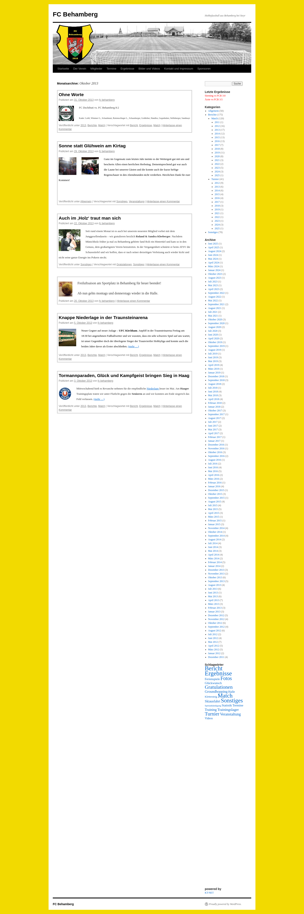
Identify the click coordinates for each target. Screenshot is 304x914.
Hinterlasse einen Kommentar (163, 201)
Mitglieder (96, 68)
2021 (217, 160)
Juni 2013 (213, 592)
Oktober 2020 (215, 319)
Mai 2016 (213, 471)
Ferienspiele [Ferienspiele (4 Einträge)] (212, 679)
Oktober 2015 (215, 494)
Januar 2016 (214, 486)
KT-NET (209, 892)
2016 (217, 141)
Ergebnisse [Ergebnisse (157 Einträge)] (218, 673)
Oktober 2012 (215, 622)
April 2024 (213, 262)
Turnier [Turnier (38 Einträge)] (212, 714)
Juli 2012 (212, 634)
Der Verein (79, 68)
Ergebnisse (127, 68)
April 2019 (213, 365)
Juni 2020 (213, 334)
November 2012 (216, 619)
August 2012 (214, 630)
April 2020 (213, 338)
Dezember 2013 (216, 569)
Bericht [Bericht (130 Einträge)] (214, 668)
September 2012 (216, 626)
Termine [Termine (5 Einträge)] (237, 705)
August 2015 (214, 501)
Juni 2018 (213, 391)
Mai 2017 (213, 429)
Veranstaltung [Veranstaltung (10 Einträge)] (230, 714)
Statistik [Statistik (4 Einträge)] (227, 705)
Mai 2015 (213, 509)
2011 (217, 122)
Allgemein (86, 201)
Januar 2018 (214, 406)
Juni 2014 (213, 547)
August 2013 (214, 585)
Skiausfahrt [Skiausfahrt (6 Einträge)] (212, 701)
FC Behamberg (75, 14)
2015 (217, 137)
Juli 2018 (212, 387)
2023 (217, 167)
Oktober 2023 (215, 273)
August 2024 (214, 251)
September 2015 (216, 497)
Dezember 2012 (216, 615)
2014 (217, 133)
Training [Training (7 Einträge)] (211, 710)
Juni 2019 (213, 357)
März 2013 (213, 604)
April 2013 (213, 600)
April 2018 (213, 399)
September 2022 (216, 292)
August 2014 (214, 539)
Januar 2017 (214, 440)
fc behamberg (106, 99)
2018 (217, 148)
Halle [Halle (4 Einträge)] (231, 691)
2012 (217, 126)
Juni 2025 (213, 243)
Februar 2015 (215, 520)
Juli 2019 (212, 353)
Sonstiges (122, 201)
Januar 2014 (214, 566)
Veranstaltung (136, 201)
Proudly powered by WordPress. (225, 904)
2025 (217, 175)
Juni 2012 (213, 638)
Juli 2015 (212, 505)
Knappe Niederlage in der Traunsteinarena (103, 317)
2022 (217, 163)
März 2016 (213, 478)
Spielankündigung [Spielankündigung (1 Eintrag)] (213, 706)
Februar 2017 (215, 437)
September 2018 (216, 380)
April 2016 (213, 475)
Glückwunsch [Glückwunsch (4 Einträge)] (213, 683)
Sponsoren (204, 68)
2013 (83, 125)
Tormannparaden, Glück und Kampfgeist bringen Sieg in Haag (124, 375)
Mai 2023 (213, 285)
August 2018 (214, 384)
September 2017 (216, 414)
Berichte (92, 125)
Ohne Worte (71, 94)
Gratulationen (124, 264)
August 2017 (214, 418)
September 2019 (216, 346)
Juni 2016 (213, 467)
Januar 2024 (214, 270)
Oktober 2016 (215, 452)
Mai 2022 (213, 300)
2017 (217, 145)
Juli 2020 (212, 330)
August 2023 (214, 277)
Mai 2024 (213, 258)
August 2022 (214, 296)
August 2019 (214, 349)
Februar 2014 (215, 562)
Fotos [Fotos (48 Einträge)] (226, 678)
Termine (111, 68)
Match (101, 125)
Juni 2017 (213, 425)
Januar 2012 (214, 653)
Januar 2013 (214, 611)
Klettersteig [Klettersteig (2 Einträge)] (211, 696)
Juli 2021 (212, 311)
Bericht (134, 125)
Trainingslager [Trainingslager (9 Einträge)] (228, 709)
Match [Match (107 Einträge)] (225, 695)
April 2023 (213, 289)
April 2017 (213, 433)
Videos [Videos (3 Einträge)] (209, 718)
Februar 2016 (215, 482)
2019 (217, 152)
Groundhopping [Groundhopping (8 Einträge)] (216, 692)
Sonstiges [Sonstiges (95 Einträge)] (232, 700)
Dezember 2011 (216, 657)
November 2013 (216, 573)
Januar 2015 (214, 524)
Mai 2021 (213, 315)
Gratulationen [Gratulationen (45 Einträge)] (219, 687)
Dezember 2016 (216, 444)
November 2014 (216, 528)
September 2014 (216, 535)
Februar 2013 (215, 607)
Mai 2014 (213, 550)
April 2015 (213, 512)
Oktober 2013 (215, 577)
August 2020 (214, 327)
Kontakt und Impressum (178, 68)
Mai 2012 (213, 641)
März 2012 (213, 649)
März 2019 (213, 368)
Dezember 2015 (216, 490)
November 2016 (216, 448)
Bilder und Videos (149, 68)
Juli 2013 (212, 588)
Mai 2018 (213, 395)
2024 (217, 171)
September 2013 (216, 581)
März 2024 (213, 266)
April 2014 (213, 554)
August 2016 (214, 459)
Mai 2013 (213, 596)
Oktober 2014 (215, 531)
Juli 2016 (212, 463)
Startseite (63, 68)
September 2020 (216, 323)
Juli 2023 (212, 281)
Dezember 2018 (216, 376)
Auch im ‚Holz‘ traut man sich (90, 218)
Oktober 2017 (215, 410)
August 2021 (214, 308)
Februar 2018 (215, 402)
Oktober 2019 (215, 342)
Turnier (215, 179)
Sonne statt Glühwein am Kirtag (92, 145)
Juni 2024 (213, 255)
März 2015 (213, 516)
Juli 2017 (212, 421)
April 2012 (213, 645)
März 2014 (213, 558)
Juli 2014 (212, 543)
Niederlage (153, 388)
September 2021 (216, 304)
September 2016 (216, 456)
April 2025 (213, 247)
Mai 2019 (213, 361)
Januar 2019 (214, 372)
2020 (217, 156)
